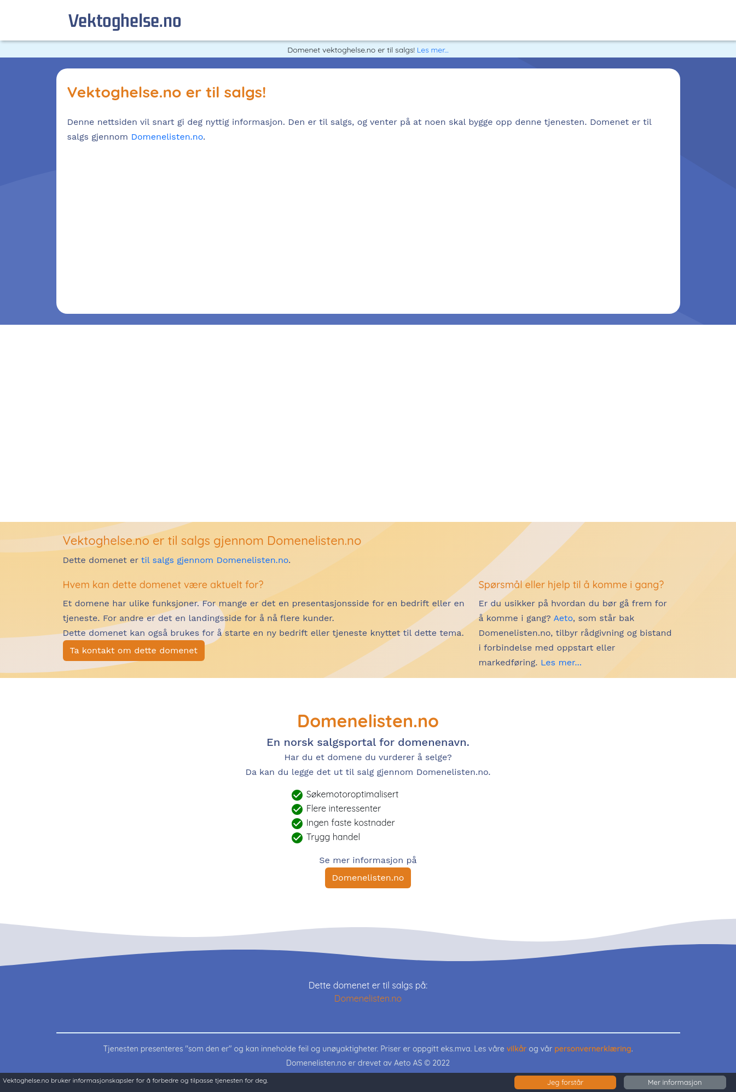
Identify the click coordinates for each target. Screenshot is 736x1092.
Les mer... (433, 50)
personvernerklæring (592, 1049)
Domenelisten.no (167, 136)
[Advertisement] (368, 226)
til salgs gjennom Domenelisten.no (214, 560)
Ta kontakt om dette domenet (134, 650)
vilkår (517, 1049)
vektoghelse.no (125, 20)
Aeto (562, 618)
